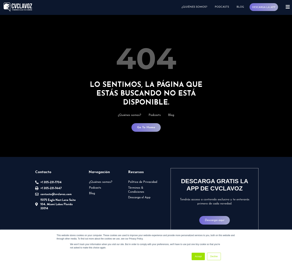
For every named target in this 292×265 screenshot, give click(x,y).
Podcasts (222, 7)
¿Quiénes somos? (194, 7)
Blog (240, 7)
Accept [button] (198, 256)
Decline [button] (214, 256)
